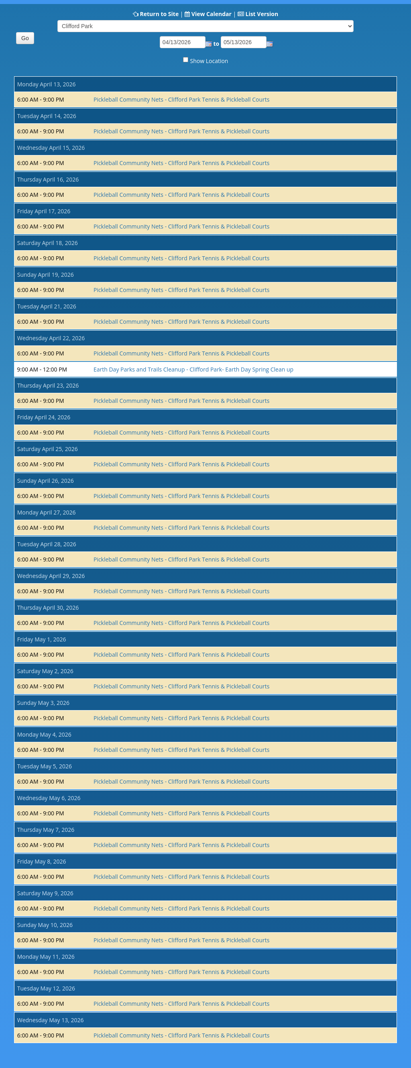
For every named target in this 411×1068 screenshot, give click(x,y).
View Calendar (211, 14)
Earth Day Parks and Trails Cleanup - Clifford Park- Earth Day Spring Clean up (193, 369)
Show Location (209, 61)
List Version (261, 14)
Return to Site (159, 14)
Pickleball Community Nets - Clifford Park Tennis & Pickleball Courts (181, 99)
